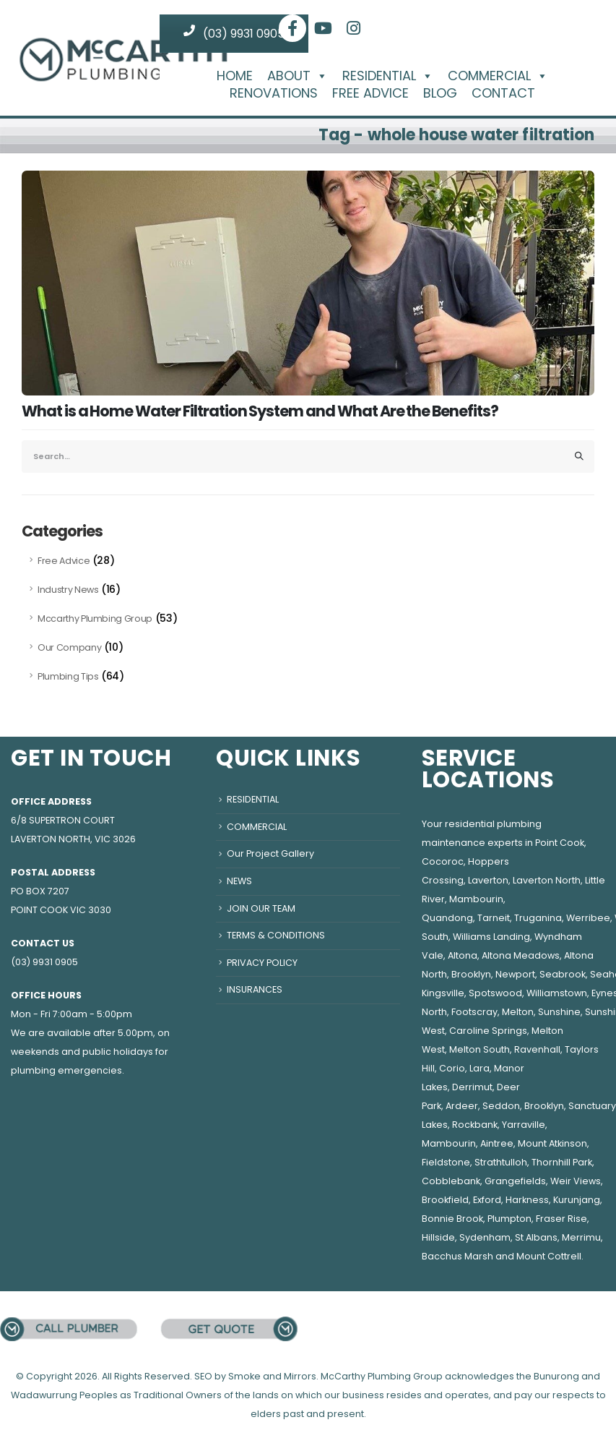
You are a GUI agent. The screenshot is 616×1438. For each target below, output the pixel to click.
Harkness (527, 1200)
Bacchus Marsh (457, 1256)
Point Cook (559, 842)
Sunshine (559, 1012)
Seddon (501, 1106)
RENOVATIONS (274, 93)
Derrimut (472, 1087)
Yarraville (523, 1124)
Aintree (496, 1143)
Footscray (474, 1012)
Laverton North (547, 880)
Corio (452, 1068)
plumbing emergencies (66, 1070)
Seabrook (562, 974)
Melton (518, 1012)
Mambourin (476, 899)
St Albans (536, 1237)
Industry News (68, 589)
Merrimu (581, 1237)
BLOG (440, 93)
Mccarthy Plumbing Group (95, 618)
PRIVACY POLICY (262, 962)
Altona (462, 955)
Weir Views (575, 1181)
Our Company (69, 647)
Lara (479, 1068)
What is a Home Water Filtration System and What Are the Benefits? (260, 411)
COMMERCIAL (498, 75)
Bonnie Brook (452, 1218)
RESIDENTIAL (387, 75)
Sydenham (485, 1237)
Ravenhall (537, 1049)
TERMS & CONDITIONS (276, 935)
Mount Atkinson (552, 1143)
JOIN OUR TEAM (261, 908)
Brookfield (445, 1200)
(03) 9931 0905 (234, 33)
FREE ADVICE (370, 93)
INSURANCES (254, 989)
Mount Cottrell (548, 1256)
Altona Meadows (521, 955)
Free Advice (64, 561)
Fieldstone (446, 1162)
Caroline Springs (488, 1030)
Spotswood (495, 993)
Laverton (488, 880)
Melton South (479, 1049)
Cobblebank (451, 1181)
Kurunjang (576, 1200)
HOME (235, 75)
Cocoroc (443, 861)
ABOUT (297, 75)
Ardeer (462, 1106)
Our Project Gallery (270, 853)
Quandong (447, 918)
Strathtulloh (500, 1162)
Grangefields (515, 1181)
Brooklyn (471, 974)
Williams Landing (491, 936)
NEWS (239, 881)
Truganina (538, 918)
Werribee (588, 918)
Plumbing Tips (68, 676)
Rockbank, (476, 1124)
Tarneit (493, 918)
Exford (487, 1200)
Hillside (438, 1237)
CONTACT (503, 93)
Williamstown (556, 993)
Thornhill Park (562, 1162)
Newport (515, 974)
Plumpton (509, 1218)
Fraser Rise (561, 1218)
